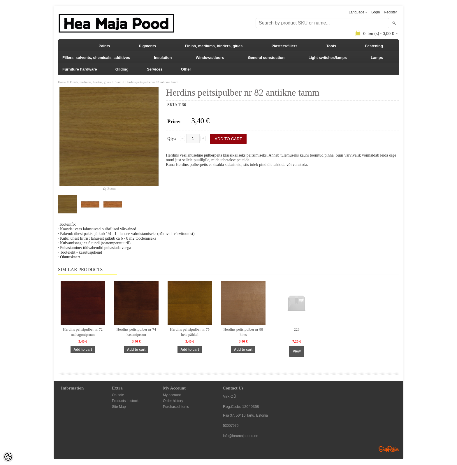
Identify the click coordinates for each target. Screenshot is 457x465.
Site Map (119, 407)
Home (62, 82)
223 (297, 329)
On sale (118, 395)
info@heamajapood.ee (240, 436)
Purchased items (176, 407)
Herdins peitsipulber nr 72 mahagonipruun (83, 332)
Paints (104, 46)
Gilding (122, 69)
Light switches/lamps (327, 57)
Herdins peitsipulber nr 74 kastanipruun (136, 332)
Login (375, 12)
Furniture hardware (79, 69)
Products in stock (125, 401)
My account (172, 395)
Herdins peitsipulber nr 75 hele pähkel (190, 332)
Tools (331, 46)
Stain (118, 82)
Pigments (147, 46)
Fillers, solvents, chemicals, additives (96, 57)
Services (155, 69)
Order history (173, 401)
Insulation (163, 57)
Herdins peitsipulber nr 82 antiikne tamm (151, 82)
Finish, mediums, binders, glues (213, 46)
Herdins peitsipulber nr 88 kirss (243, 332)
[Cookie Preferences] (8, 457)
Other (186, 69)
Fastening (374, 46)
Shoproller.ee (389, 449)
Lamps (377, 57)
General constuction (266, 57)
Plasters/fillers (284, 46)
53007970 (230, 426)
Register (390, 12)
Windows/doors (210, 57)
